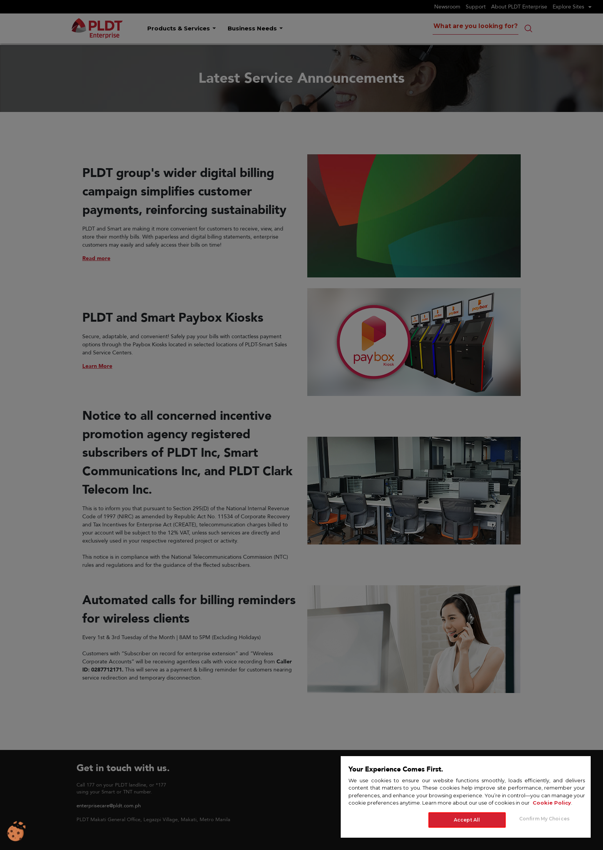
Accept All (467, 820)
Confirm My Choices (544, 818)
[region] (466, 796)
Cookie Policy (552, 803)
